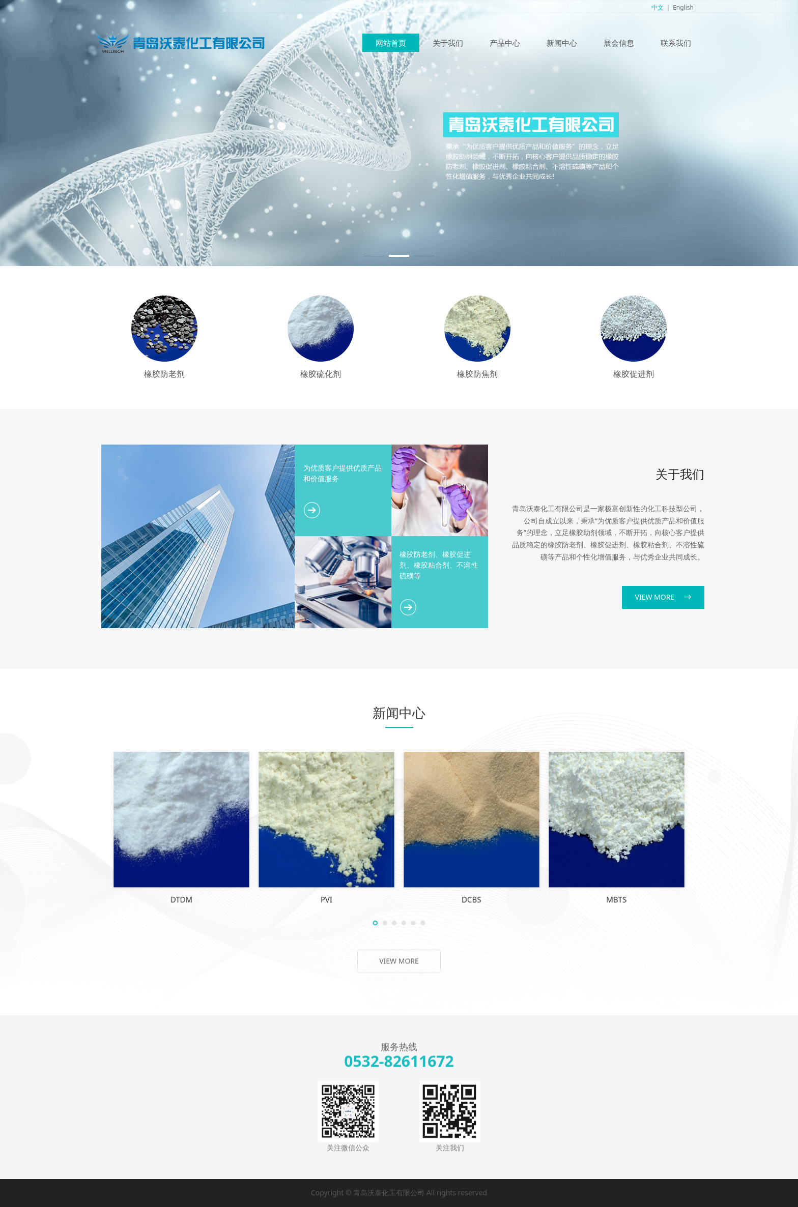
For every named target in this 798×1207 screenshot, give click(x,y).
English (683, 7)
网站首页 (391, 43)
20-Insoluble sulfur (323, 860)
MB (424, 860)
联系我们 (676, 43)
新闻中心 (562, 43)
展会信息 (619, 43)
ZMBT (374, 860)
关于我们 (448, 43)
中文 (657, 7)
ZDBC (474, 860)
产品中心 (505, 43)
